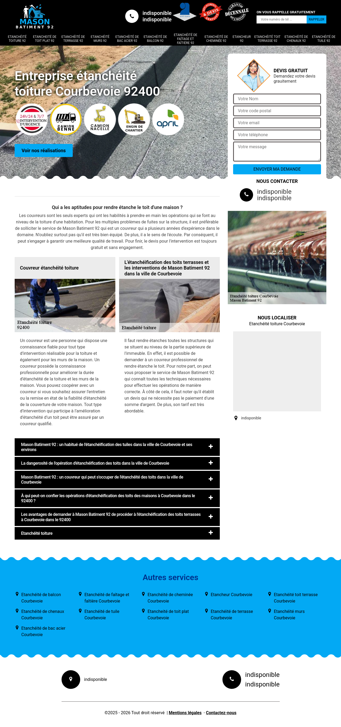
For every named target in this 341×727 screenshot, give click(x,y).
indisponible (157, 13)
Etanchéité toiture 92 (17, 39)
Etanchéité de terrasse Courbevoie (232, 614)
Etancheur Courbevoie (231, 594)
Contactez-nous (221, 712)
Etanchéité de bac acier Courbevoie (43, 631)
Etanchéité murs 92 (100, 39)
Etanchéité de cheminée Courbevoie (170, 598)
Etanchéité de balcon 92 (155, 39)
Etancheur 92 (242, 39)
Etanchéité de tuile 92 (323, 39)
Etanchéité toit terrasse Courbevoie (296, 598)
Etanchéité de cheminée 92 (216, 39)
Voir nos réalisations (44, 150)
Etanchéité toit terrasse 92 (267, 39)
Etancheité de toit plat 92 (44, 39)
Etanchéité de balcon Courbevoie (41, 598)
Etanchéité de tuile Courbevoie (101, 614)
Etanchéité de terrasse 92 (73, 39)
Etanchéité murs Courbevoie (289, 614)
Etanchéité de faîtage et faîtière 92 (185, 39)
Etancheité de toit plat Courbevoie (168, 614)
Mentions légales (185, 712)
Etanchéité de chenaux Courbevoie (42, 614)
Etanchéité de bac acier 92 (127, 39)
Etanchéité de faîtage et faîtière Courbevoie (106, 598)
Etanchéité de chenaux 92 (296, 39)
